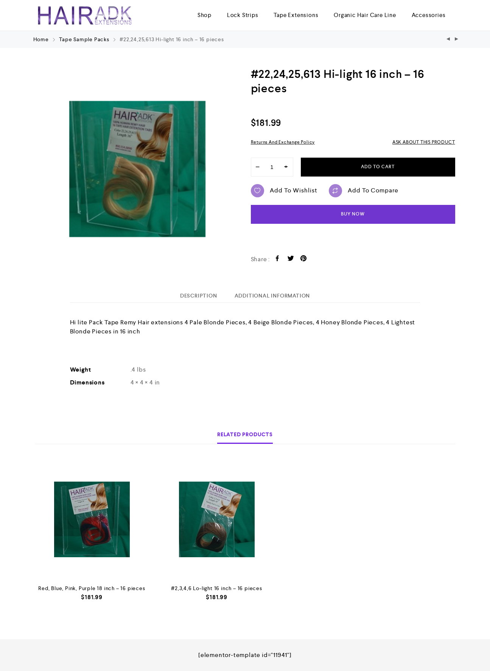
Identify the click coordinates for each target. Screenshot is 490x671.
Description (198, 295)
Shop (205, 15)
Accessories (429, 15)
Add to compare (363, 190)
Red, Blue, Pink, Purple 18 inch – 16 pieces (91, 588)
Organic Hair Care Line (365, 15)
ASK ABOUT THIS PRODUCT (423, 142)
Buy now (353, 214)
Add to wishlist (284, 190)
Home (41, 39)
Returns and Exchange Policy (283, 142)
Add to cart (378, 167)
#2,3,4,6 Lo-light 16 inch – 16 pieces (216, 588)
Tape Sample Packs (84, 39)
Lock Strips (242, 15)
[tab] (199, 295)
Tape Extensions (296, 15)
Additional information (272, 295)
